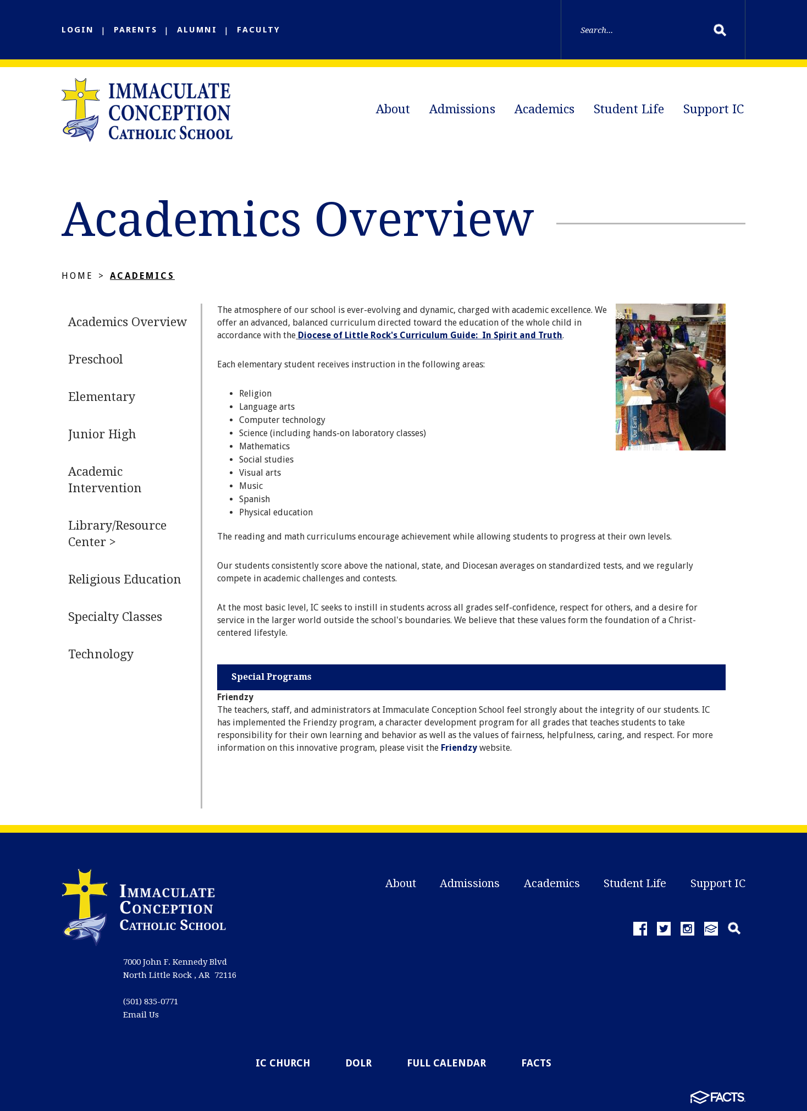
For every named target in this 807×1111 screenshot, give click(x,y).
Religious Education (124, 579)
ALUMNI (197, 30)
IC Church (283, 1063)
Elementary (101, 397)
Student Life (629, 109)
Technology (101, 654)
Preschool (95, 359)
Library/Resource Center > (117, 534)
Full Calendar (446, 1063)
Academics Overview (127, 322)
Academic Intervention (105, 480)
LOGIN (78, 30)
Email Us (141, 1015)
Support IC (713, 109)
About (393, 109)
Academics (544, 109)
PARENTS (135, 30)
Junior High (102, 434)
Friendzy (459, 748)
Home (77, 276)
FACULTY (258, 30)
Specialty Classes (115, 617)
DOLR (358, 1063)
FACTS (536, 1063)
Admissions (462, 109)
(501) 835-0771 (150, 1002)
